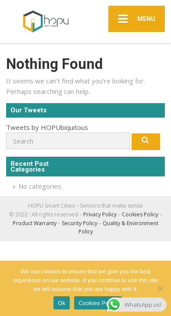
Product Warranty (35, 223)
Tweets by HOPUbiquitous (47, 127)
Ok (61, 303)
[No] (160, 288)
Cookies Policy (140, 214)
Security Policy (79, 223)
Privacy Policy (100, 214)
